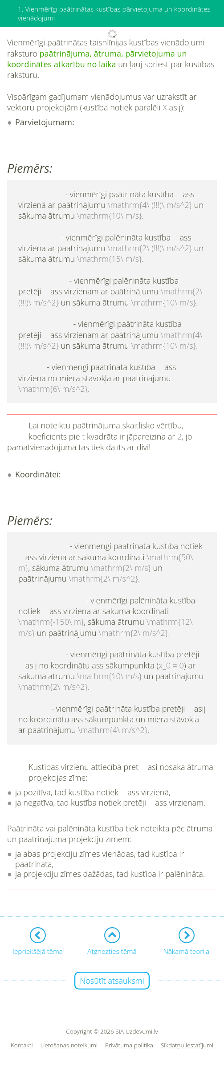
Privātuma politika (129, 1045)
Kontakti (22, 1045)
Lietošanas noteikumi (69, 1045)
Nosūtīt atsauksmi (112, 980)
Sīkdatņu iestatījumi (187, 1045)
